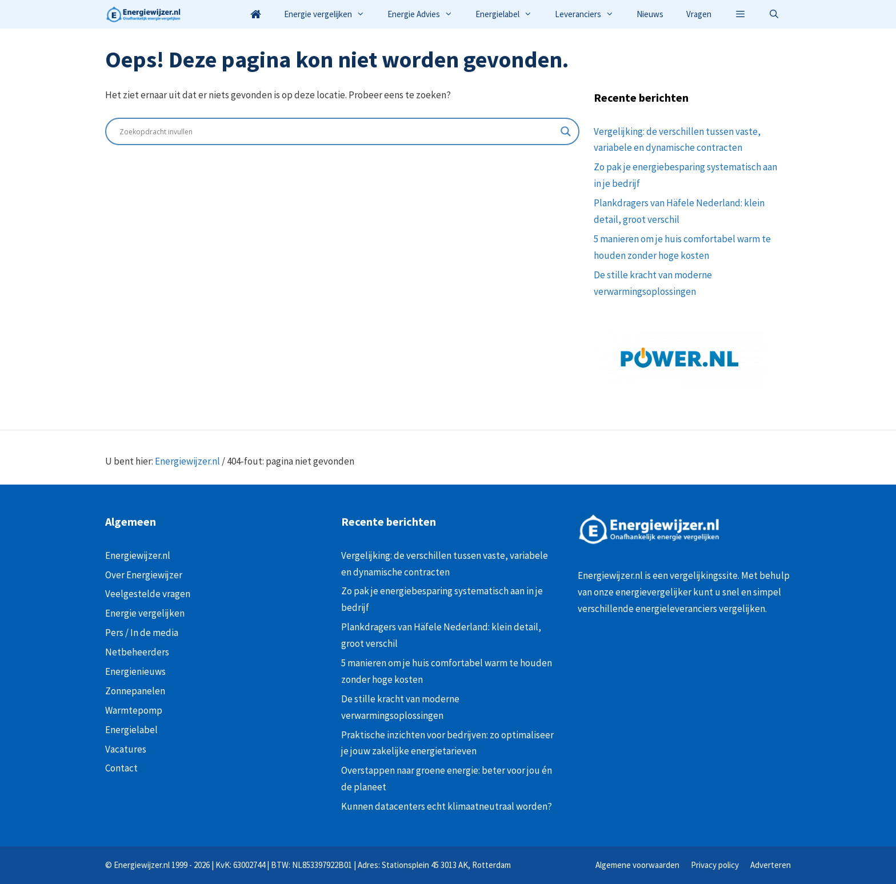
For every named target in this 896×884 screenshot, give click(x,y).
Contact (121, 768)
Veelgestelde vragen (147, 593)
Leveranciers (590, 14)
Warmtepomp (133, 710)
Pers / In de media (141, 632)
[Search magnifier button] (566, 131)
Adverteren (770, 864)
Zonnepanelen (135, 691)
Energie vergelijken (330, 14)
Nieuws (650, 14)
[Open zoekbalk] (774, 14)
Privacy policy (715, 864)
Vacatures (125, 749)
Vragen (698, 14)
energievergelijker (653, 592)
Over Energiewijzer (143, 575)
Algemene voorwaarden (637, 864)
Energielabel (509, 14)
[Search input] (337, 131)
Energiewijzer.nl (187, 461)
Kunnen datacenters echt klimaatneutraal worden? (446, 806)
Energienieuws (135, 671)
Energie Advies (425, 14)
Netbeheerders (137, 652)
